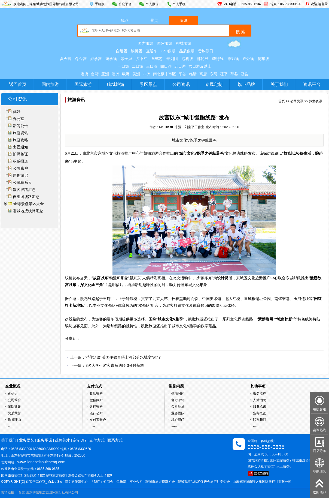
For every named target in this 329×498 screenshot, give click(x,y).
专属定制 (214, 84)
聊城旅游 (183, 43)
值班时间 (177, 393)
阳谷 (182, 74)
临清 (193, 74)
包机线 (187, 58)
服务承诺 (259, 407)
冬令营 (81, 58)
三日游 (151, 66)
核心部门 (177, 420)
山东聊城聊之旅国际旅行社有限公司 (52, 492)
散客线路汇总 (24, 189)
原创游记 (20, 175)
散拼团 (136, 51)
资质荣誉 (14, 413)
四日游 (166, 66)
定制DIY (80, 440)
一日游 (123, 66)
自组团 (121, 51)
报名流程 (259, 393)
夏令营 (65, 58)
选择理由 (14, 420)
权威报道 (20, 161)
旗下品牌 (246, 84)
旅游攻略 (20, 140)
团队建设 (14, 407)
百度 (21, 492)
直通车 (151, 51)
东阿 (213, 74)
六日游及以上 (199, 66)
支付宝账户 (98, 420)
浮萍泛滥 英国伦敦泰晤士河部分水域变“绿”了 (124, 357)
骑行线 (218, 58)
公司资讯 (181, 84)
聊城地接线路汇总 (28, 211)
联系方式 (115, 440)
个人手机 (178, 4)
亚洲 (105, 74)
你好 (16, 111)
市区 (172, 74)
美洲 (136, 74)
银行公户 (96, 413)
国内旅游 (145, 43)
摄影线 (233, 58)
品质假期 (186, 51)
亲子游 (126, 58)
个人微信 (152, 4)
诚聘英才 (62, 440)
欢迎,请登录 (319, 4)
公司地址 (177, 407)
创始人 (13, 393)
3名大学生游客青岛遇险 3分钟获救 (115, 365)
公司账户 (20, 168)
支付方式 (97, 440)
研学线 (111, 58)
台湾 (95, 74)
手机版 (100, 4)
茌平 (224, 74)
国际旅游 (164, 43)
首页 (281, 101)
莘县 (234, 74)
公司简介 (14, 400)
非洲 (146, 74)
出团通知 (20, 147)
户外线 (248, 58)
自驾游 (157, 58)
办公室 (18, 118)
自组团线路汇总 (26, 196)
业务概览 (259, 413)
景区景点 (148, 84)
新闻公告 (20, 126)
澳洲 (115, 74)
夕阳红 (141, 58)
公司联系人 (22, 182)
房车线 (263, 58)
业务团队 (177, 413)
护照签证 (20, 154)
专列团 (172, 58)
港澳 (84, 74)
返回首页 (17, 84)
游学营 (96, 58)
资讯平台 (312, 84)
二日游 (137, 66)
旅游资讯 (20, 133)
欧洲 (126, 74)
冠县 (244, 74)
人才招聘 (259, 400)
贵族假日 (205, 51)
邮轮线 (202, 58)
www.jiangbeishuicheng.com (41, 462)
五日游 (180, 66)
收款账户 (96, 393)
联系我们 (259, 420)
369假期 (168, 51)
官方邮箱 (177, 400)
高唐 (203, 74)
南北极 (158, 74)
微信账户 (96, 400)
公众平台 (125, 4)
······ (10, 426)
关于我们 (279, 84)
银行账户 (96, 407)
